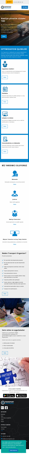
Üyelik (2, 419)
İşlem (2, 416)
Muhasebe (15, 179)
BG (15, 2)
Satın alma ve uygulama (6, 417)
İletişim (2, 421)
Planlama (5, 93)
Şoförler (14, 199)
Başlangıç (3, 414)
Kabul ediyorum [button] (13, 450)
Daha (4, 36)
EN (17, 2)
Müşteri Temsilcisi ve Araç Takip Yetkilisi (15, 239)
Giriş (2, 430)
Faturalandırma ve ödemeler (11, 143)
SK (22, 2)
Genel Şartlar (4, 427)
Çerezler (3, 429)
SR (20, 2)
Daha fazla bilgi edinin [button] (11, 447)
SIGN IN (9, 1)
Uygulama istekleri (8, 69)
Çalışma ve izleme (7, 118)
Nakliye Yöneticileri (14, 219)
